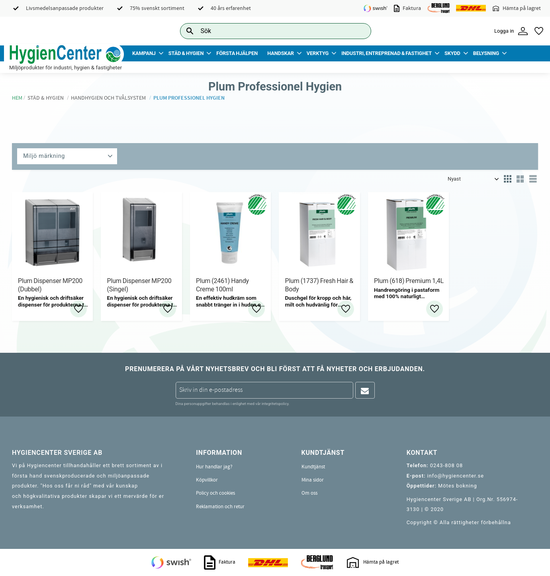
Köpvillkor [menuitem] (207, 480)
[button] (539, 31)
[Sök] (359, 31)
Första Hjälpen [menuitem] (237, 53)
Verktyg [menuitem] (318, 53)
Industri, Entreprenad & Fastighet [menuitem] (386, 53)
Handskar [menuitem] (280, 53)
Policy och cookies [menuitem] (215, 493)
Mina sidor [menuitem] (312, 480)
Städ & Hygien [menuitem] (186, 53)
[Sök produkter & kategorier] (266, 31)
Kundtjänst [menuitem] (313, 467)
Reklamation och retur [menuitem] (220, 506)
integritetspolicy (275, 403)
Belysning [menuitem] (486, 53)
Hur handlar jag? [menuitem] (214, 467)
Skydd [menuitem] (452, 53)
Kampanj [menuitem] (144, 53)
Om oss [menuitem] (309, 493)
